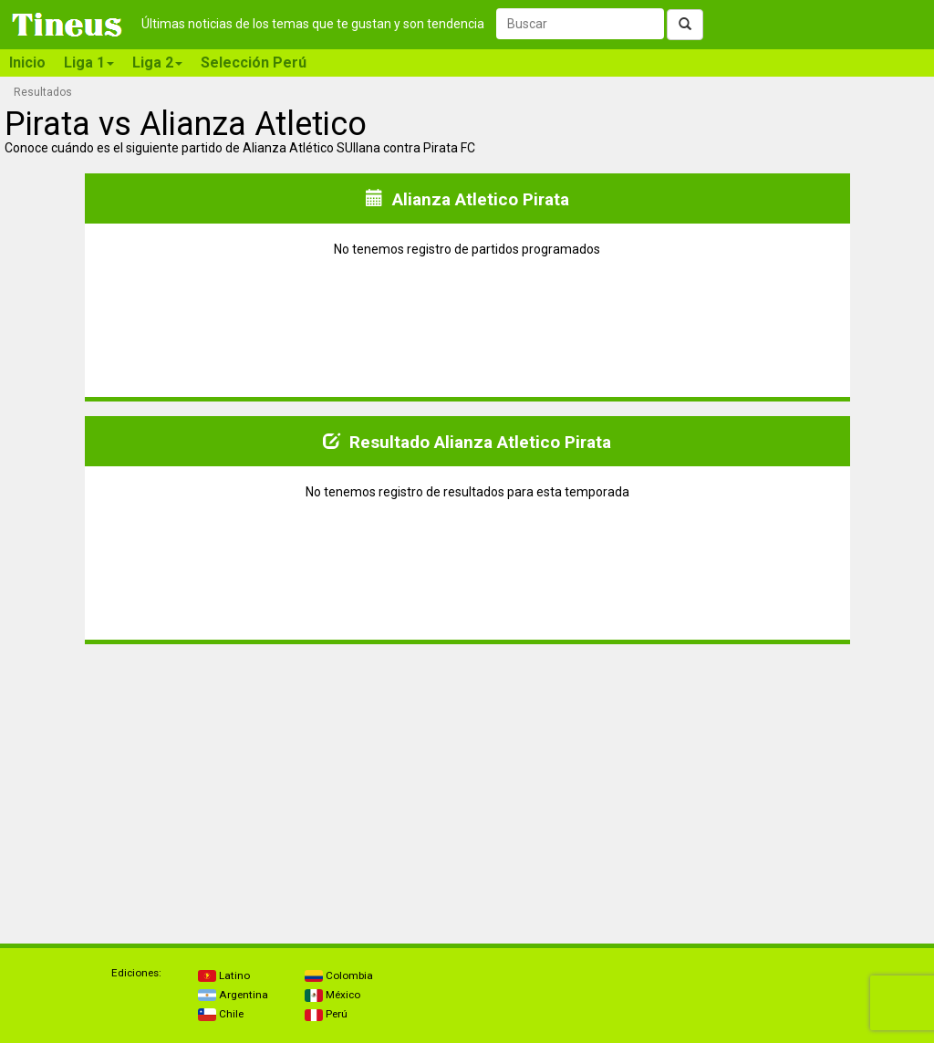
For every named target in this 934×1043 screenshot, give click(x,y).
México (332, 994)
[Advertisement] (236, 786)
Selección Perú (253, 62)
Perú (326, 1013)
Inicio (27, 62)
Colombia (339, 975)
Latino (224, 975)
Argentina (233, 994)
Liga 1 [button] (89, 62)
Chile (221, 1013)
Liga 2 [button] (157, 62)
